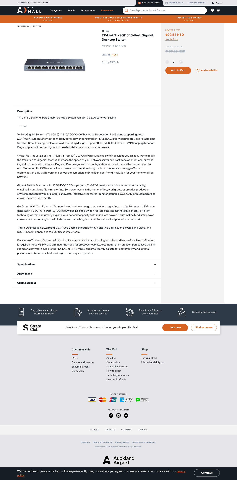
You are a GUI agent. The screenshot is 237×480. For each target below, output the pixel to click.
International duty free (153, 362)
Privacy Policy (122, 442)
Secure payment (80, 367)
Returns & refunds (116, 379)
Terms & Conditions (102, 442)
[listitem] (40, 312)
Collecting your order (117, 375)
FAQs (75, 358)
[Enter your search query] (165, 10)
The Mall (94, 430)
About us (111, 358)
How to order (113, 371)
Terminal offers (149, 358)
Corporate (126, 430)
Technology (23, 26)
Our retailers (113, 362)
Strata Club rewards (117, 366)
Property (142, 430)
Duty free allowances (83, 362)
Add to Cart (178, 70)
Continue (207, 472)
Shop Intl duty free (149, 3)
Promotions (107, 10)
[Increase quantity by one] (181, 62)
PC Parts (37, 26)
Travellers (110, 430)
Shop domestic (174, 3)
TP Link (114, 54)
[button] (212, 10)
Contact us (78, 371)
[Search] (126, 10)
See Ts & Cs (171, 39)
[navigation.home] (29, 10)
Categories (56, 10)
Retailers (85, 442)
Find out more (204, 327)
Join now (175, 327)
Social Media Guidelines (144, 442)
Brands (71, 10)
